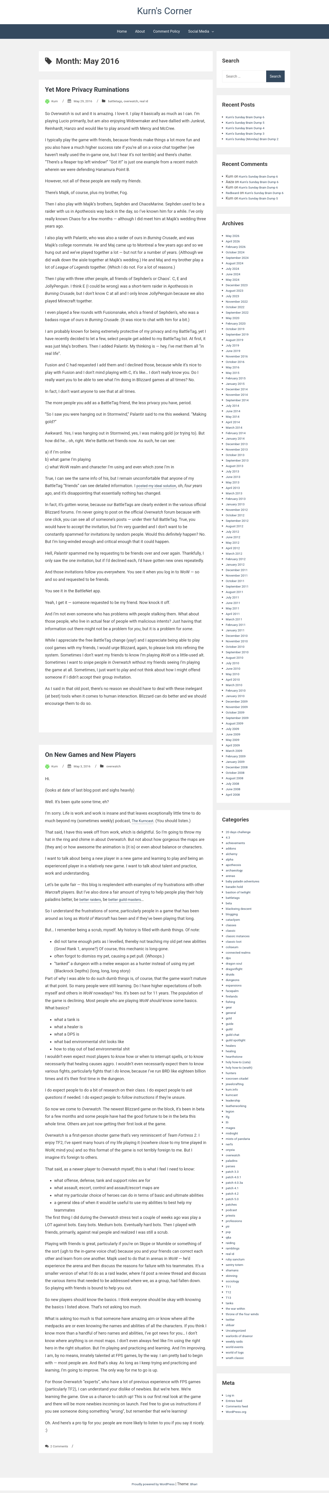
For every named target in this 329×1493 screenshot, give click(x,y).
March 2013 (235, 512)
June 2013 (234, 495)
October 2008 (237, 791)
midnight (233, 1152)
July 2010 (233, 682)
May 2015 (234, 391)
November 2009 (239, 726)
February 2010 (237, 709)
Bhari (198, 1486)
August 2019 (236, 359)
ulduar (231, 1344)
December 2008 (239, 786)
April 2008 (234, 813)
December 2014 (239, 408)
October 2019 (237, 348)
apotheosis (235, 884)
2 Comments (60, 1448)
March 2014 (235, 446)
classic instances (240, 955)
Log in (231, 1414)
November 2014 (239, 413)
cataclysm (234, 938)
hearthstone (235, 1075)
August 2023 (236, 309)
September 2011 (239, 605)
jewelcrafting (236, 1103)
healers (232, 1064)
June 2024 (234, 293)
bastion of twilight (240, 911)
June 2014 (234, 430)
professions (235, 1240)
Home (122, 34)
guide (230, 1042)
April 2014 (234, 441)
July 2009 (233, 747)
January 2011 (237, 649)
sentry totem (236, 1283)
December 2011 (239, 589)
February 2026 (237, 265)
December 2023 (239, 304)
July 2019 (233, 364)
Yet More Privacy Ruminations (94, 91)
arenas (231, 894)
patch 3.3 (233, 1190)
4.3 (228, 856)
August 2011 (236, 611)
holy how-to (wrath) (241, 1086)
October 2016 (237, 380)
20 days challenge (240, 851)
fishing (231, 1020)
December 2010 (239, 654)
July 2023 (233, 315)
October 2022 (237, 326)
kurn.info (233, 1108)
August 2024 (236, 282)
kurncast (233, 1114)
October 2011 (237, 600)
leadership (234, 1119)
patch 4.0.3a (236, 1201)
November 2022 (239, 320)
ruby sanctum (237, 1278)
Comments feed (239, 1425)
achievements (237, 862)
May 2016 (234, 386)
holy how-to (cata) (240, 1081)
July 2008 (233, 802)
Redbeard (233, 206)
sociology (233, 1300)
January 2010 (237, 715)
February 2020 (237, 342)
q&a (229, 1256)
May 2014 (234, 435)
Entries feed (235, 1419)
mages (231, 1146)
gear (229, 1026)
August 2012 (236, 545)
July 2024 (233, 287)
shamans (233, 1289)
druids (231, 993)
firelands (233, 1015)
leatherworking (238, 1125)
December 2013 (239, 463)
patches (232, 1223)
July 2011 (233, 616)
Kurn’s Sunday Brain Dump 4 (248, 130)
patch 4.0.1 (235, 1196)
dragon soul (235, 982)
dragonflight (235, 988)
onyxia (231, 1168)
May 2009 (234, 758)
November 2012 (239, 528)
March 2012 (235, 572)
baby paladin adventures (245, 900)
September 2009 (239, 737)
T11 (229, 1305)
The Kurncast (144, 823)
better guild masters (129, 902)
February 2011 (237, 643)
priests (231, 1234)
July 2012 (233, 550)
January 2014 (237, 457)
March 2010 (235, 704)
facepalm (233, 1010)
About (140, 34)
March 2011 (235, 638)
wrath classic (236, 1377)
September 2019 (239, 353)
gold (229, 1037)
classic (231, 949)
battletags (120, 103)
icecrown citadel (239, 1097)
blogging (233, 933)
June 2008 (234, 808)
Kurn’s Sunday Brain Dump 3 (248, 136)
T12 (229, 1311)
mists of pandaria (240, 1157)
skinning (232, 1294)
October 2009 (237, 731)
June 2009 (234, 753)
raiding (231, 1261)
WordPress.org (238, 1430)
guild (230, 1048)
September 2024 (239, 276)
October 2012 (237, 534)
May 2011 (234, 627)
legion (231, 1130)
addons (232, 867)
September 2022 (239, 331)
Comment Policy (166, 34)
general (232, 1031)
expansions (235, 1004)
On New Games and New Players (98, 757)
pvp (229, 1251)
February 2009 (237, 775)
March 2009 (235, 769)
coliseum (233, 966)
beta (229, 922)
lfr (227, 1141)
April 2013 (234, 506)
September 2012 (239, 539)
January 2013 (237, 523)
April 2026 (234, 260)
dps (229, 977)
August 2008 (236, 797)
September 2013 (239, 479)
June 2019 (234, 369)
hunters (232, 1092)
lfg (228, 1136)
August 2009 (236, 742)
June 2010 (234, 687)
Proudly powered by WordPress (153, 1486)
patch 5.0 (233, 1218)
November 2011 (239, 594)
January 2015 (237, 402)
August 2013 (236, 485)
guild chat (234, 1053)
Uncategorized (237, 1349)
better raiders (91, 902)
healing (232, 1070)
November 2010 (239, 660)
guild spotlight (237, 1059)
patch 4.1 (233, 1207)
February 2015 (237, 397)
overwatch (138, 103)
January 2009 (237, 780)
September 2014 (239, 419)
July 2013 (233, 490)
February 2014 (237, 452)
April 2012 (234, 567)
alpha (230, 878)
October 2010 (237, 665)
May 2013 (234, 501)
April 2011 (234, 632)
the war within (237, 1327)
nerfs (230, 1163)
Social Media (198, 34)
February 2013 (237, 517)
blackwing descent (241, 927)
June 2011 (234, 621)
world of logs (236, 1371)
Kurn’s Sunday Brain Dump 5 (248, 125)
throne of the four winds (245, 1333)
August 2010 (236, 676)
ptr (228, 1245)
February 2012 (237, 578)
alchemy (232, 873)
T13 (229, 1316)
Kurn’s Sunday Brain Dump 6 (248, 119)
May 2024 (234, 298)
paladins (232, 1179)
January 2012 (237, 583)
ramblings (234, 1267)
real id (154, 103)
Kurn (55, 103)
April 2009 (234, 764)
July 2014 (233, 424)
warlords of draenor (241, 1355)
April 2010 (234, 698)
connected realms (240, 971)
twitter (231, 1338)
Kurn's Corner (164, 12)
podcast (232, 1229)
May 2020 (234, 337)
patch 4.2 (233, 1212)
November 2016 (239, 375)
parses (231, 1185)
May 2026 (234, 254)
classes (232, 944)
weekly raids (236, 1360)
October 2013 (237, 474)
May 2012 (234, 561)
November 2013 (239, 468)
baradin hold (236, 905)
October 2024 (237, 271)
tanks (230, 1322)
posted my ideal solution (158, 488)
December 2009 (239, 720)
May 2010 (234, 693)
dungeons (234, 999)
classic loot (235, 960)
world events (236, 1366)
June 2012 (234, 556)
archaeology (236, 889)
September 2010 (239, 671)
